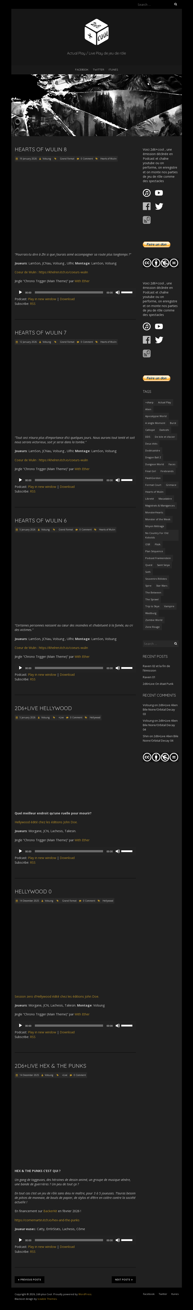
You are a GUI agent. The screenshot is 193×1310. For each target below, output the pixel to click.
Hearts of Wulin (108, 158)
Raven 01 (149, 677)
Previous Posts (29, 1279)
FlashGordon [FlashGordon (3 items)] (153, 478)
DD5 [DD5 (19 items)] (147, 436)
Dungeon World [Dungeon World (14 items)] (154, 464)
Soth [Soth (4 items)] (148, 571)
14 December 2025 (29, 900)
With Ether (82, 281)
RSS (33, 303)
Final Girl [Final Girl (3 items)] (150, 471)
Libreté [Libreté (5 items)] (149, 498)
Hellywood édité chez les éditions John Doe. (46, 822)
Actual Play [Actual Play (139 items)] (164, 402)
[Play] (20, 292)
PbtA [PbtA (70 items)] (157, 544)
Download (67, 299)
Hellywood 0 (33, 891)
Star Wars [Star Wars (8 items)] (161, 585)
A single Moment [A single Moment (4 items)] (155, 423)
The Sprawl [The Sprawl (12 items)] (152, 599)
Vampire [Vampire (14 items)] (169, 606)
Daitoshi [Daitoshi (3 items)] (164, 429)
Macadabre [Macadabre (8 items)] (165, 498)
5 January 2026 (27, 529)
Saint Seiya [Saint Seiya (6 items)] (163, 565)
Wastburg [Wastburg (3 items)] (150, 613)
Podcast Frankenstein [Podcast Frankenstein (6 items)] (158, 558)
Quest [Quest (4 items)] (148, 565)
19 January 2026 (28, 158)
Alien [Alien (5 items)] (148, 409)
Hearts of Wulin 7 (40, 332)
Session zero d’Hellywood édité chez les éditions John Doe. (57, 996)
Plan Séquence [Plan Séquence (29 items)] (154, 551)
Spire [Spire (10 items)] (148, 585)
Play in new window (42, 299)
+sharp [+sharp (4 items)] (149, 402)
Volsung (47, 158)
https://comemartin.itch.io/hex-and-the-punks (47, 1220)
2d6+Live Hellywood (43, 708)
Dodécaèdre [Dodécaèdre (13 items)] (152, 450)
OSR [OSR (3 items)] (147, 544)
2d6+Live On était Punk (158, 684)
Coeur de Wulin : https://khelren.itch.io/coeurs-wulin (51, 272)
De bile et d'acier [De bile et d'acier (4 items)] (165, 436)
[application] (75, 292)
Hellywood (95, 717)
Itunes (113, 69)
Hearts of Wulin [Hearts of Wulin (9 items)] (154, 491)
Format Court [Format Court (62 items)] (153, 485)
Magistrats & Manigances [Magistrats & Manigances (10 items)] (160, 505)
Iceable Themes (47, 1298)
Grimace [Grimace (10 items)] (171, 485)
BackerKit (50, 1211)
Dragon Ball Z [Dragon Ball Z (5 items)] (153, 457)
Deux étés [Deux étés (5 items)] (151, 443)
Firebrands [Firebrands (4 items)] (167, 471)
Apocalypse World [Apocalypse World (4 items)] (156, 416)
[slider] (69, 292)
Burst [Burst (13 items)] (173, 423)
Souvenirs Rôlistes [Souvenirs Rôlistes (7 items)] (156, 578)
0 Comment (87, 158)
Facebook (81, 69)
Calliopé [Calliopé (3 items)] (150, 429)
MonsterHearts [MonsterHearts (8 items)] (154, 512)
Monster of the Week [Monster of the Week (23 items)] (157, 519)
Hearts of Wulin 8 (41, 149)
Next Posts (124, 1279)
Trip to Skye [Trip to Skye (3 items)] (152, 606)
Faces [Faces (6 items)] (172, 464)
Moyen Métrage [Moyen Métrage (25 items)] (154, 526)
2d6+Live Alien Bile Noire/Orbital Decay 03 (160, 709)
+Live (61, 717)
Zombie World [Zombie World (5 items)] (153, 620)
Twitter (98, 69)
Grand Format (67, 158)
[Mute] (117, 292)
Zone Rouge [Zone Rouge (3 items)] (152, 626)
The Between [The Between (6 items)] (153, 592)
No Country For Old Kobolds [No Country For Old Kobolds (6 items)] (156, 535)
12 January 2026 (28, 341)
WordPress (84, 1294)
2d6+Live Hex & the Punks (50, 1065)
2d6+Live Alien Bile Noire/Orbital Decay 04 (160, 725)
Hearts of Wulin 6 (41, 520)
